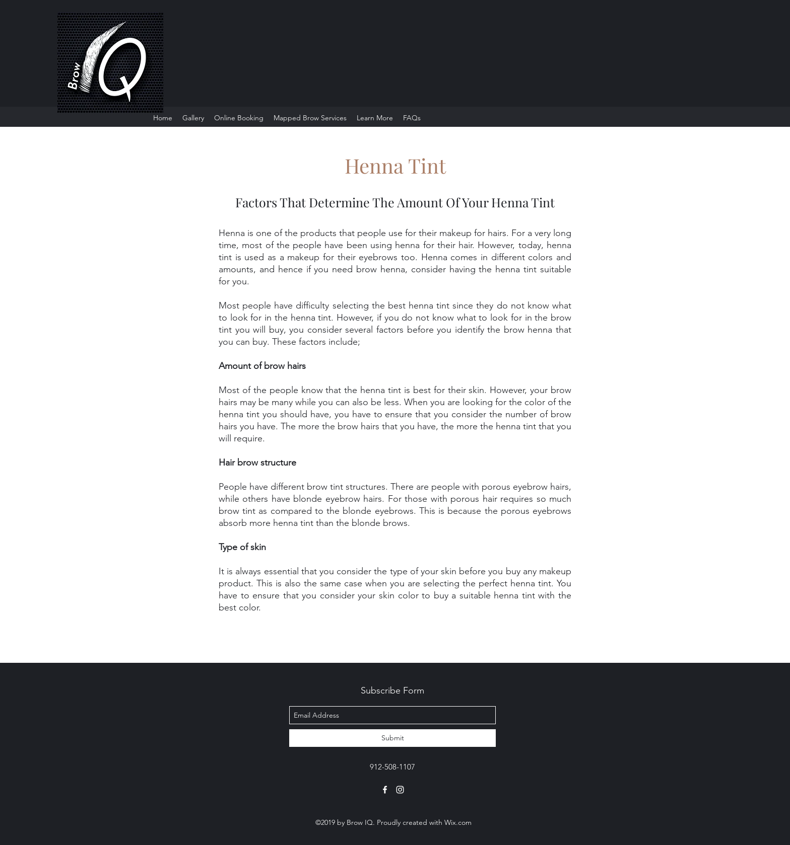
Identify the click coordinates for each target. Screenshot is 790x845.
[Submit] (392, 738)
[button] (375, 117)
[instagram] (400, 790)
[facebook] (385, 790)
